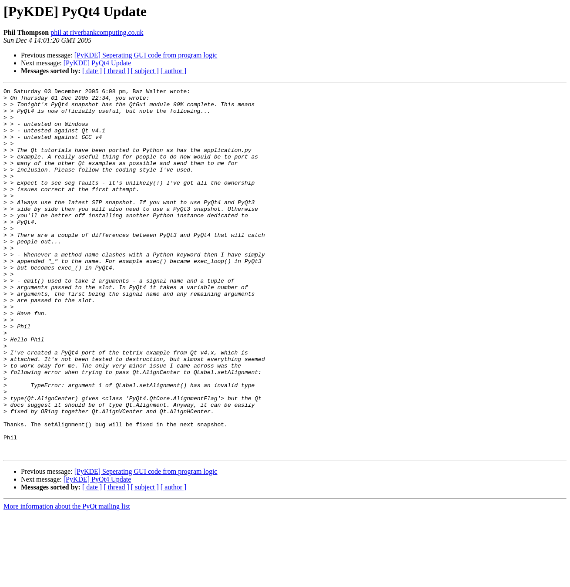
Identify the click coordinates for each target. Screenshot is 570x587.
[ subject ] (145, 70)
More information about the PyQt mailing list (66, 579)
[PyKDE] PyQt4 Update (97, 63)
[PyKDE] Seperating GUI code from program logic (146, 55)
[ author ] (174, 70)
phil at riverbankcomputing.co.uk (96, 32)
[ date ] (92, 70)
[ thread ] (116, 70)
